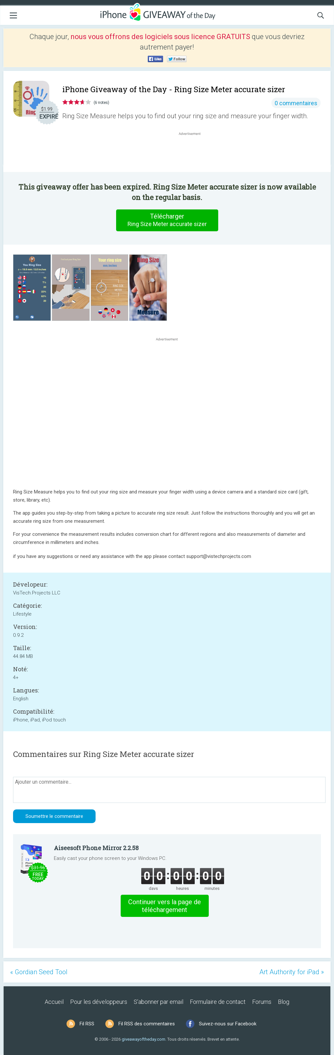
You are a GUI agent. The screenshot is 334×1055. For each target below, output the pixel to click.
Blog (283, 1001)
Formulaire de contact (218, 1001)
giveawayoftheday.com (143, 1039)
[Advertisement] (193, 152)
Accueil (54, 1001)
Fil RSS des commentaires (146, 1024)
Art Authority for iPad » (291, 972)
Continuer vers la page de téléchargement (164, 906)
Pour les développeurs (98, 1001)
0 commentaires (296, 103)
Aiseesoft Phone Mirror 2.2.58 (96, 848)
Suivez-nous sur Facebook (227, 1024)
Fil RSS (87, 1024)
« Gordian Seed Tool (39, 972)
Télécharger (167, 220)
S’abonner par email (158, 1001)
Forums (261, 1001)
